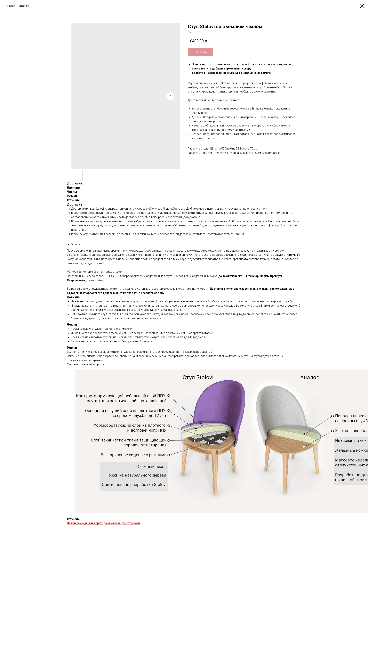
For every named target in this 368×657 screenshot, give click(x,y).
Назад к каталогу (18, 5)
